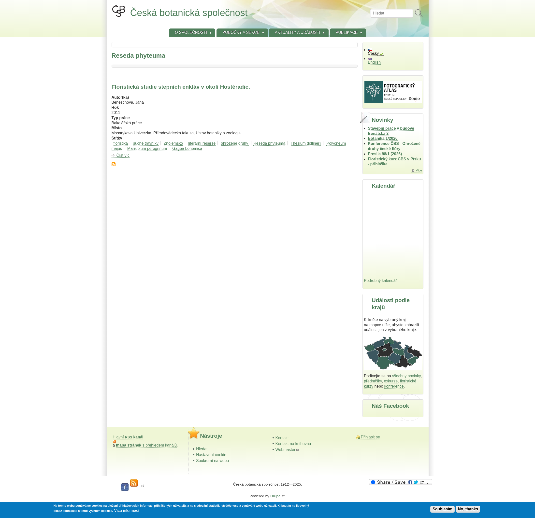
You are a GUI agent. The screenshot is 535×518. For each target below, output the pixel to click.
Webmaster (287, 450)
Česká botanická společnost (189, 12)
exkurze (391, 381)
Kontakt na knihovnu (293, 444)
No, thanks (468, 509)
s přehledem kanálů (146, 445)
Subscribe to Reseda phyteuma (114, 164)
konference (394, 386)
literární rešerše (202, 143)
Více (419, 170)
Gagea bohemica (187, 148)
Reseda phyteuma (269, 143)
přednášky (373, 381)
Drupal (278, 496)
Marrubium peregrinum (147, 148)
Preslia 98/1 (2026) (385, 154)
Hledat (201, 449)
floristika (121, 143)
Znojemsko (173, 143)
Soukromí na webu (212, 461)
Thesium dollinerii (306, 143)
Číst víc (123, 155)
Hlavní (128, 437)
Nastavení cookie (211, 455)
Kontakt (282, 438)
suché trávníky (146, 143)
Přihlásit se (370, 437)
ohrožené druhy (235, 143)
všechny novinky (406, 376)
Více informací (126, 510)
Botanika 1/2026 (383, 138)
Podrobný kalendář (380, 281)
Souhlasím (442, 509)
